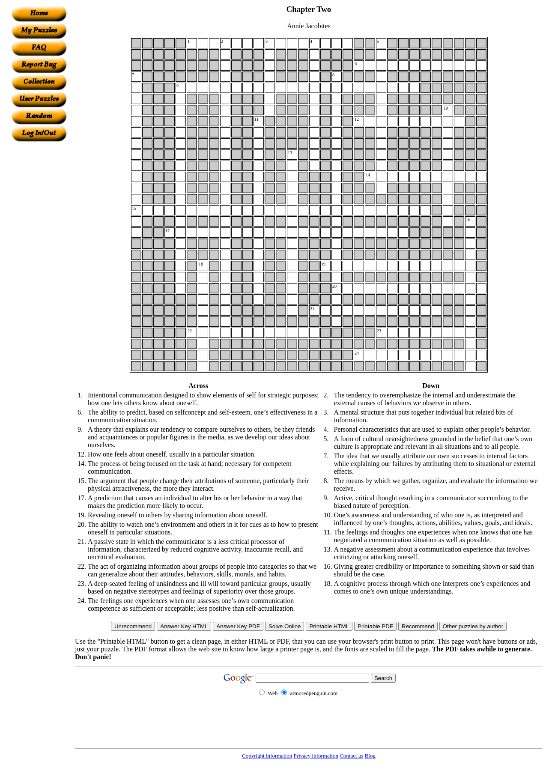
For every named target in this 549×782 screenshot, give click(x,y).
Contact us (351, 755)
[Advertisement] (39, 270)
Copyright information (267, 755)
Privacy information (316, 755)
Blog (370, 755)
